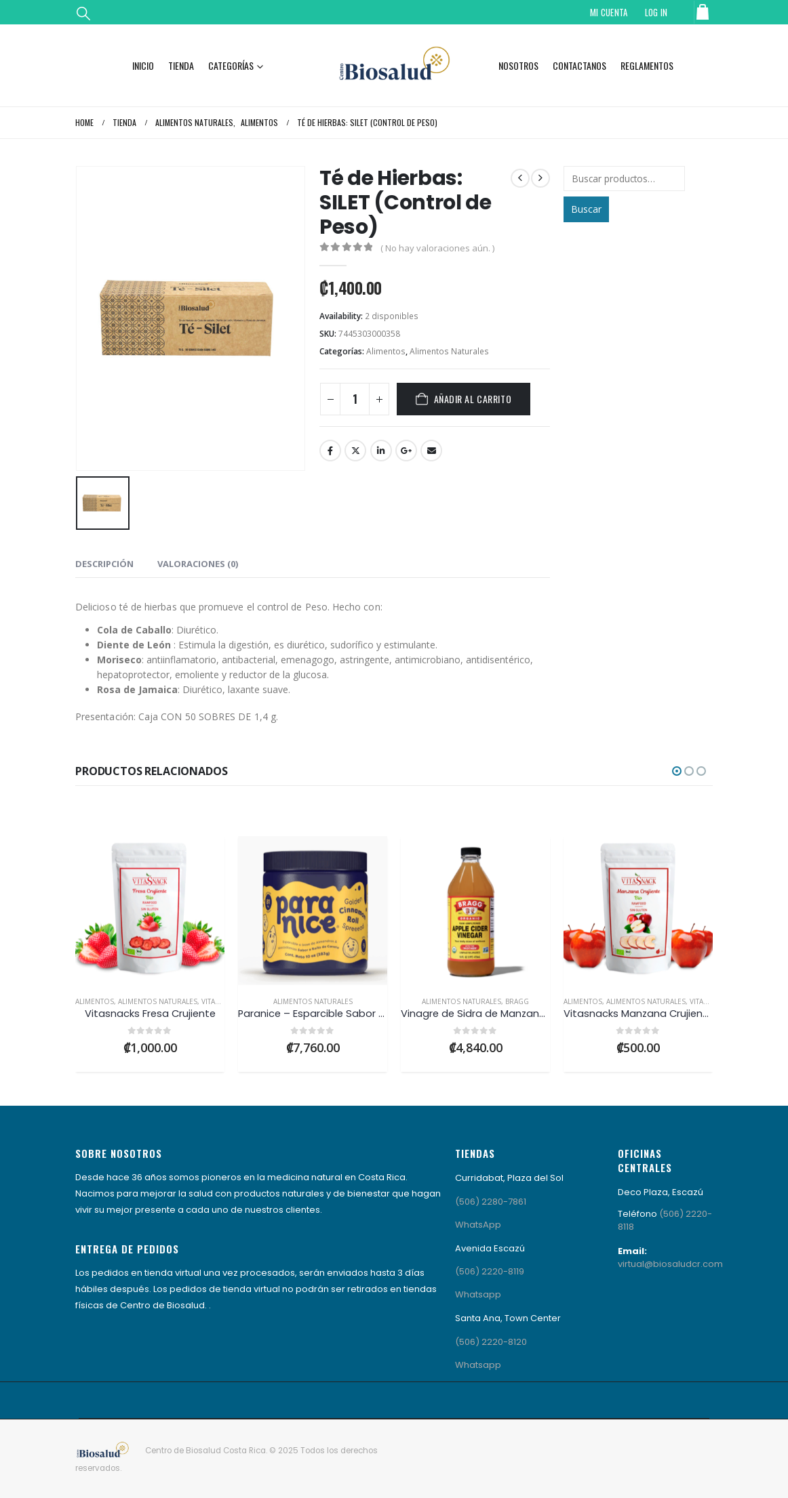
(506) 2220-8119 (489, 1271)
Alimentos (386, 351)
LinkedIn (381, 450)
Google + (406, 450)
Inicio (143, 65)
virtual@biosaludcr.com (670, 1263)
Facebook (330, 450)
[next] (540, 178)
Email (431, 450)
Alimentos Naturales (449, 351)
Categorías (231, 65)
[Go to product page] (149, 910)
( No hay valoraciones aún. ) (437, 248)
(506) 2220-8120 (491, 1341)
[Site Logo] (394, 65)
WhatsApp (478, 1224)
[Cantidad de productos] (355, 399)
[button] (83, 12)
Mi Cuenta (609, 12)
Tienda (181, 65)
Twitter (355, 450)
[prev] (520, 178)
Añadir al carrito (473, 399)
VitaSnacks (221, 1001)
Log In (656, 12)
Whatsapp (478, 1294)
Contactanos (579, 65)
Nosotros (518, 65)
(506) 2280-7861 (490, 1201)
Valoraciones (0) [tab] (197, 564)
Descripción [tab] (104, 564)
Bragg (517, 1001)
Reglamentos (646, 65)
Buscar (586, 209)
